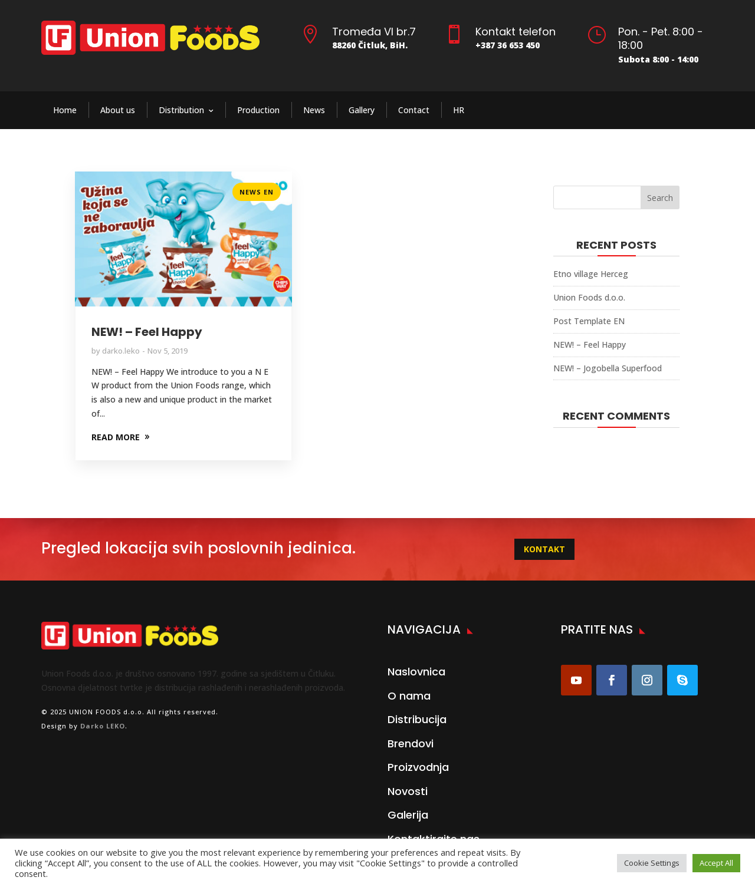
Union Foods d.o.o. (589, 297)
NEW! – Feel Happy (146, 332)
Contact (413, 110)
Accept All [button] (716, 863)
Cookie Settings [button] (652, 863)
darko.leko (121, 350)
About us (117, 110)
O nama (409, 695)
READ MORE (115, 437)
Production (258, 110)
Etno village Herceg (590, 273)
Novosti (408, 791)
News (314, 110)
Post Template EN (589, 321)
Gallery (362, 110)
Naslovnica (416, 671)
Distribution (181, 110)
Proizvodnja (418, 767)
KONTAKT (544, 549)
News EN (256, 191)
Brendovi (411, 743)
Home (65, 110)
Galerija (408, 814)
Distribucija (417, 719)
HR (458, 110)
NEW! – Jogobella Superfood (607, 368)
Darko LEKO (102, 725)
